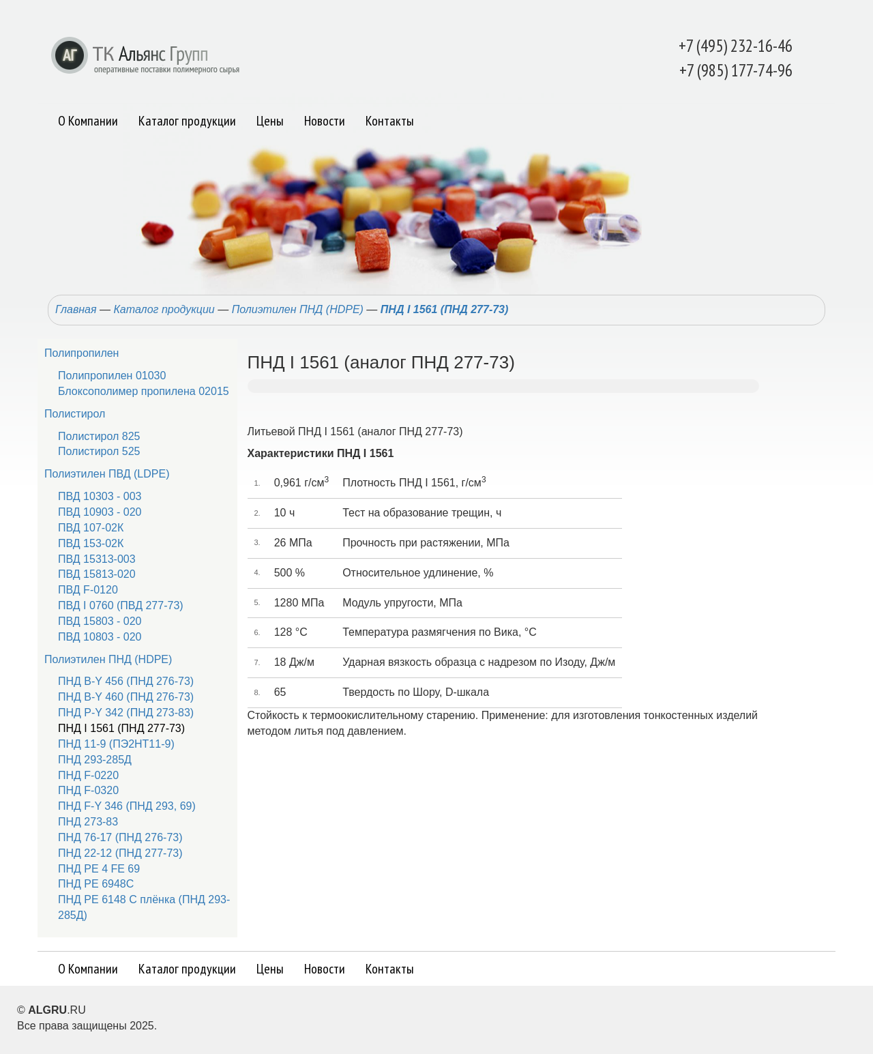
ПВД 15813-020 (97, 574)
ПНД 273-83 (88, 822)
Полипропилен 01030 (112, 375)
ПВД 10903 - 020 (100, 512)
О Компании (88, 121)
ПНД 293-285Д (95, 759)
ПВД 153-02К (90, 543)
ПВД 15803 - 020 (100, 621)
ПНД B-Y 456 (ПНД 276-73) (126, 681)
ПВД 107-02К (90, 527)
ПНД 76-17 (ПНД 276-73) (120, 837)
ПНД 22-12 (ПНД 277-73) (120, 853)
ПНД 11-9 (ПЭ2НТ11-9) (116, 744)
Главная (76, 309)
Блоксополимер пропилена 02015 (143, 391)
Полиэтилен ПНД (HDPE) (298, 309)
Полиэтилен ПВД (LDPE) (106, 474)
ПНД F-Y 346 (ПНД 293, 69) (127, 806)
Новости (324, 121)
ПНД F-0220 (88, 775)
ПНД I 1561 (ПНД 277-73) (445, 309)
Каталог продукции (187, 121)
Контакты (390, 121)
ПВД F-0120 (88, 590)
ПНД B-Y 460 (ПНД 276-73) (126, 697)
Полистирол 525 (99, 451)
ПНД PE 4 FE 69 (99, 869)
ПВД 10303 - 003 (100, 496)
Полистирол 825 (99, 436)
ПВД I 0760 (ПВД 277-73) (120, 605)
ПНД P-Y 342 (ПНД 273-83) (126, 712)
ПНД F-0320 (88, 790)
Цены (270, 121)
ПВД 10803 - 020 (100, 637)
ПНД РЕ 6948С (96, 884)
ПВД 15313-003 (97, 559)
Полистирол (74, 414)
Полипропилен (81, 353)
